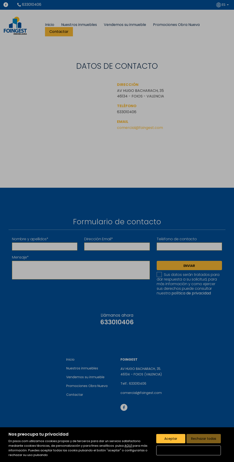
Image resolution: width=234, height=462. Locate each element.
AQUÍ (128, 445)
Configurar (188, 450)
